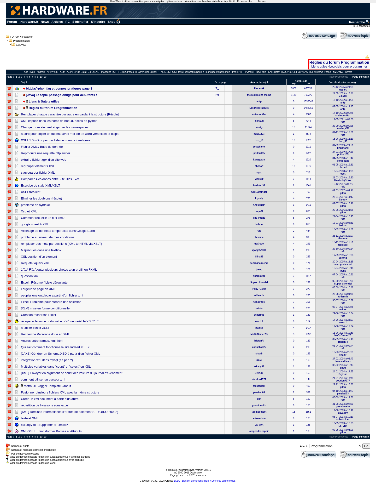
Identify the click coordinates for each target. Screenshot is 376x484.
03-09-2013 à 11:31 (342, 398)
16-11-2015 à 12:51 (342, 243)
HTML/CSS (164, 72)
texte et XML (29, 418)
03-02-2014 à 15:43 (342, 366)
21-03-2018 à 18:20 (342, 179)
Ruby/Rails (260, 72)
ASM (62, 72)
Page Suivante (360, 76)
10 (41, 76)
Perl (234, 72)
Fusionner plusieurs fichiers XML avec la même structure (60, 392)
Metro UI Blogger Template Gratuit (47, 386)
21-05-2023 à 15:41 (342, 94)
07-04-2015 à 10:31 (342, 276)
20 (45, 76)
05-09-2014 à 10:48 (342, 288)
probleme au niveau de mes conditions (47, 237)
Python (249, 72)
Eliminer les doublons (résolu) (41, 198)
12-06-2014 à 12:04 (342, 327)
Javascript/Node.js (194, 72)
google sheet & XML (35, 224)
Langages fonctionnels (218, 72)
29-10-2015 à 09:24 (342, 250)
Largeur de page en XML (38, 289)
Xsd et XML (29, 211)
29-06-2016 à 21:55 (342, 211)
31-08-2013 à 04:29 (342, 405)
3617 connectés (361, 26)
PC (67, 21)
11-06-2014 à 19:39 (342, 334)
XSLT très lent (30, 192)
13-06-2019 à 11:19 (342, 140)
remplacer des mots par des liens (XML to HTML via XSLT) (61, 243)
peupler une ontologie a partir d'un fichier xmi (52, 295)
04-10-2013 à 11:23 (342, 392)
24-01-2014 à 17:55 (342, 373)
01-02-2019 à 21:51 (342, 146)
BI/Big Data (80, 72)
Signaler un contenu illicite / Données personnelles (208, 480)
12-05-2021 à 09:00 (342, 120)
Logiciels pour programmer (348, 66)
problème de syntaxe (35, 205)
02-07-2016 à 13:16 (342, 204)
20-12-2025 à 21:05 (342, 88)
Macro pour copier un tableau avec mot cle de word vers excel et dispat (70, 134)
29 (217, 95)
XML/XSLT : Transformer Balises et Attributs (51, 431)
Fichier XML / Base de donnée (42, 146)
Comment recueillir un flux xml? (42, 218)
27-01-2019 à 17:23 (342, 153)
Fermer (262, 1)
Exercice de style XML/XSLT (40, 185)
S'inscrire (98, 21)
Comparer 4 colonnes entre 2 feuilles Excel (50, 179)
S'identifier (80, 21)
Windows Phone (322, 72)
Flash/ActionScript (146, 72)
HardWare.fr (29, 21)
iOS (174, 72)
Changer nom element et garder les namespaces (54, 127)
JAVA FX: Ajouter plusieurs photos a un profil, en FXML (59, 269)
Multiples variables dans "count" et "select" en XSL (56, 366)
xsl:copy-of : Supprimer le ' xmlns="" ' (46, 425)
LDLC (177, 480)
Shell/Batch (274, 72)
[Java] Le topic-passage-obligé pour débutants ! (61, 95)
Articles (57, 21)
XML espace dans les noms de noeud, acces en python (59, 121)
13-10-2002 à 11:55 (342, 101)
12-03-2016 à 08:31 (342, 224)
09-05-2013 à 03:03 (342, 431)
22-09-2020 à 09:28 (342, 127)
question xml (29, 276)
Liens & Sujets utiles (44, 101)
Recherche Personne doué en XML (45, 334)
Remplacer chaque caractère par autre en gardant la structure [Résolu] (70, 114)
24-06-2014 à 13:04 (342, 314)
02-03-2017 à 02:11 (342, 191)
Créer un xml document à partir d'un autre (49, 399)
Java (180, 72)
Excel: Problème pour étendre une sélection (51, 302)
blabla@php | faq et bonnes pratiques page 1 (59, 88)
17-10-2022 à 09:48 (342, 114)
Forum (12, 21)
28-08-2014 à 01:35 (342, 295)
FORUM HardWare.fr (21, 36)
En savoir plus (244, 1)
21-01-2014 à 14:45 (342, 379)
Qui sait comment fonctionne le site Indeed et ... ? (55, 347)
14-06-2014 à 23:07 (342, 321)
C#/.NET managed (101, 72)
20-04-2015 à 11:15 (342, 263)
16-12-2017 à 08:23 (342, 185)
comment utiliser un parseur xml (43, 379)
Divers (348, 72)
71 (217, 88)
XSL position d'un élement (39, 256)
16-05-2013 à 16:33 (342, 424)
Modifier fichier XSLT (35, 328)
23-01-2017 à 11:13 (342, 198)
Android (41, 72)
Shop (114, 21)
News (45, 21)
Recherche (359, 22)
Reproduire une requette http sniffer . (46, 153)
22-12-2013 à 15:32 (342, 385)
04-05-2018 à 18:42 (342, 159)
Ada (26, 72)
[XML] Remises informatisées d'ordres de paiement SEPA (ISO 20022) (69, 412)
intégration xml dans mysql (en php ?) (47, 360)
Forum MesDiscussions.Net (179, 470)
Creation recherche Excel (38, 315)
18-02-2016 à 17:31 (342, 230)
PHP (240, 72)
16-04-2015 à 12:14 (342, 269)
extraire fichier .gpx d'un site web (43, 159)
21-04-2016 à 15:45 (342, 217)
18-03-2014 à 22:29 (342, 353)
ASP (69, 72)
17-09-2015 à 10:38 (342, 256)
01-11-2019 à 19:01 (342, 133)
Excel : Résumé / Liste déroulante (44, 282)
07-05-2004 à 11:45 (342, 107)
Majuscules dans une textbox (41, 250)
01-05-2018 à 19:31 (342, 166)
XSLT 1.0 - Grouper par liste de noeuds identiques (55, 140)
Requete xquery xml (35, 263)
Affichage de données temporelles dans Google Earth (58, 231)
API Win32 (52, 72)
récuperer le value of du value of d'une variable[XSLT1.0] (60, 321)
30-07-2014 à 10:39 (342, 301)
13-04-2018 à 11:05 (342, 172)
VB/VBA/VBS (305, 72)
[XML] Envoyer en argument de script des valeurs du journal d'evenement (71, 373)
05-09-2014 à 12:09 (342, 282)
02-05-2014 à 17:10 (342, 340)
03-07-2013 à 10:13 (342, 418)
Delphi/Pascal (127, 72)
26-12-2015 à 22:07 (342, 237)
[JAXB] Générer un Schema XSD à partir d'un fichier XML (60, 353)
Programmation (21, 41)
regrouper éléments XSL (38, 166)
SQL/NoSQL (288, 72)
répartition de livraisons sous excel (45, 405)
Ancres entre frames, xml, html (42, 340)
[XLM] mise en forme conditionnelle (45, 308)
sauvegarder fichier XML (38, 172)
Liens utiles (319, 66)
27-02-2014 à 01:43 (342, 360)
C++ (115, 72)
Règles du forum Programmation (339, 62)
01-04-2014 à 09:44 (342, 347)
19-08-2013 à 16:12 (342, 411)
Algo (32, 72)
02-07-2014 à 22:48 (342, 308)
